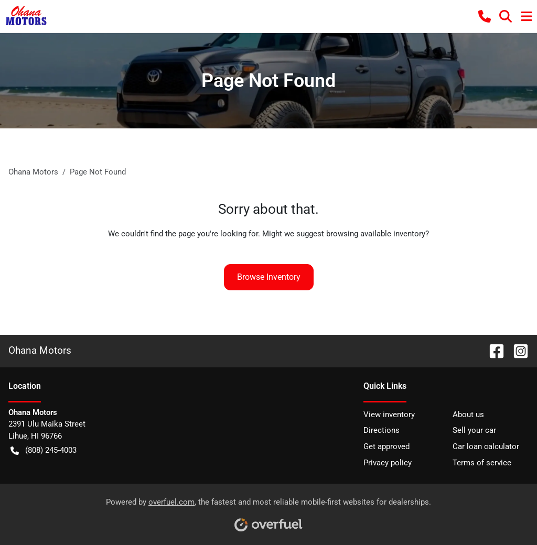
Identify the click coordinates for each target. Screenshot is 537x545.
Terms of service (482, 462)
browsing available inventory (375, 233)
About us (468, 414)
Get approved (386, 446)
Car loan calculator (486, 446)
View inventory (389, 414)
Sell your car (474, 430)
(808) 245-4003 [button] (43, 450)
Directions (381, 430)
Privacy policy (387, 462)
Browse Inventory (268, 277)
